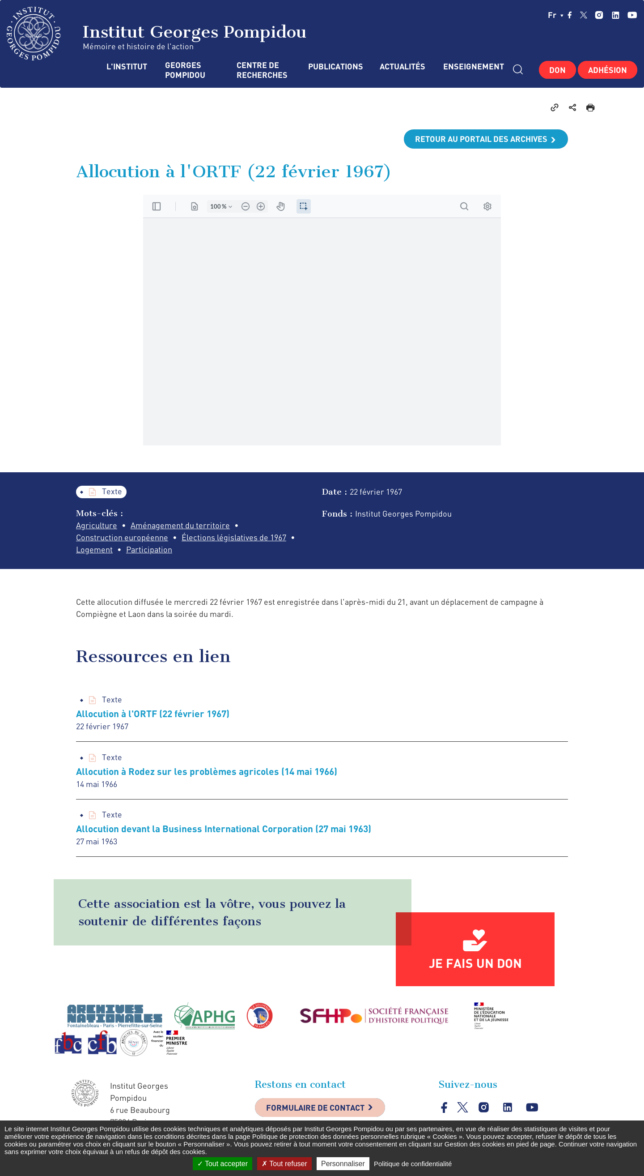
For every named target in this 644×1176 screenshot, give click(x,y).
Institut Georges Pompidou (157, 33)
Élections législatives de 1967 (234, 537)
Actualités (402, 66)
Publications (335, 66)
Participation (149, 549)
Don (557, 70)
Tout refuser (284, 1163)
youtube (632, 15)
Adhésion (607, 70)
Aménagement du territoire (180, 525)
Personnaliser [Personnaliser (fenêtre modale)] (343, 1163)
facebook (570, 15)
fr (556, 15)
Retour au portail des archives (481, 139)
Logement (94, 549)
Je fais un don (475, 963)
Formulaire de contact (315, 1107)
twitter (584, 15)
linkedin (615, 15)
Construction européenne (122, 537)
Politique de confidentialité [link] (413, 1163)
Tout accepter (222, 1163)
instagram (599, 15)
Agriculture (96, 525)
